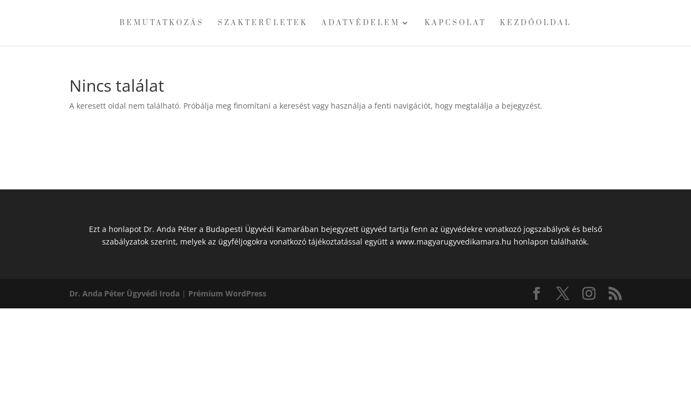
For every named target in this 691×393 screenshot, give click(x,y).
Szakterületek (263, 23)
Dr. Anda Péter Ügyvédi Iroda (124, 293)
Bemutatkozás (162, 23)
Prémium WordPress (227, 293)
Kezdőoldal (535, 23)
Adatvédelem (360, 23)
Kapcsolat (455, 23)
